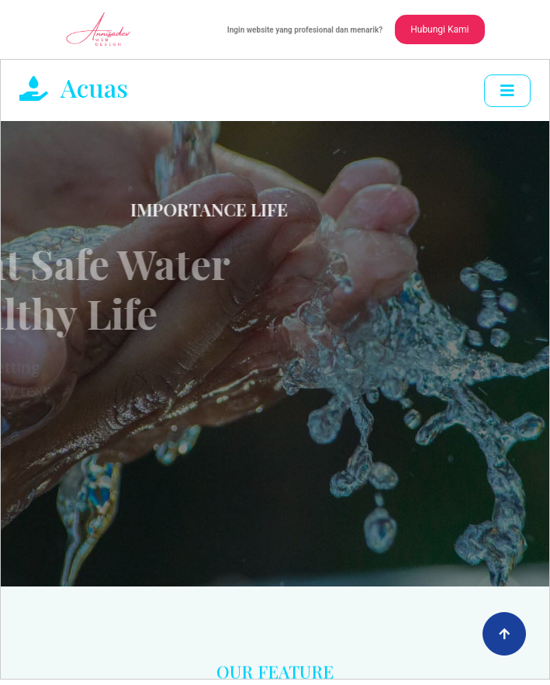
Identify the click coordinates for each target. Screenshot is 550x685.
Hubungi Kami (439, 29)
